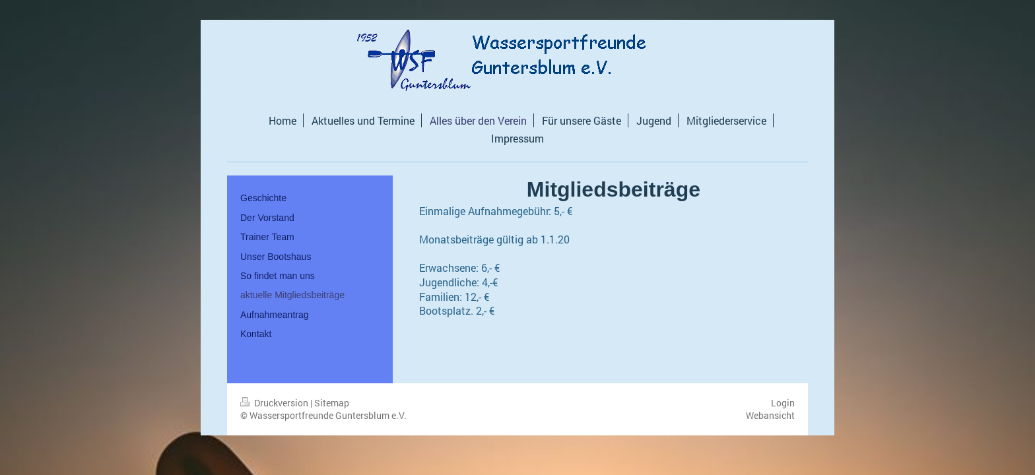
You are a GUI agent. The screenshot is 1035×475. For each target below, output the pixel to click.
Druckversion (275, 402)
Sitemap (331, 402)
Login (783, 402)
